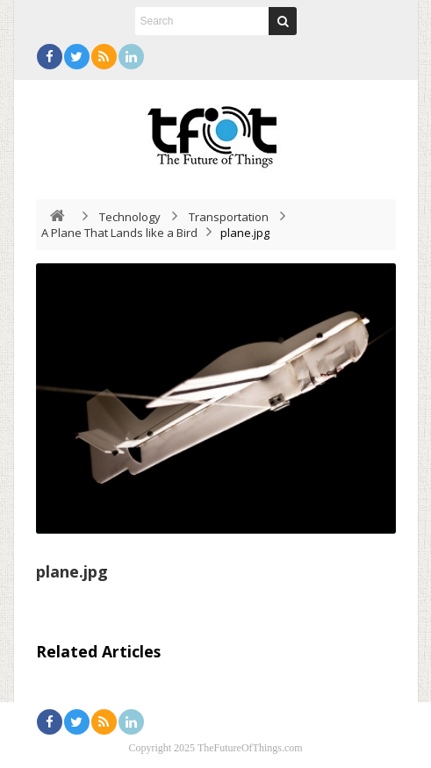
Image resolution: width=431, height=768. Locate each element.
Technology (130, 217)
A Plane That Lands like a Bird (119, 232)
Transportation (229, 217)
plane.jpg (72, 571)
